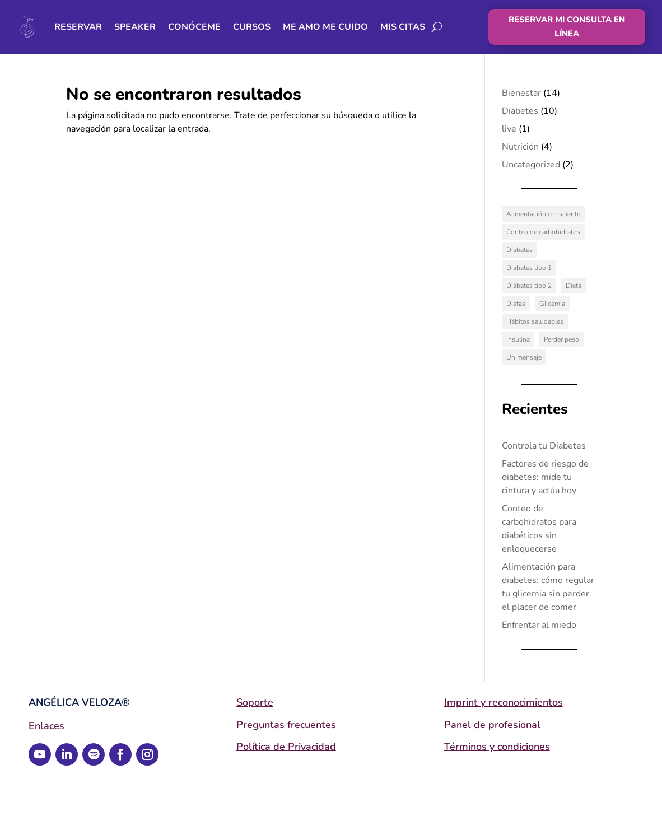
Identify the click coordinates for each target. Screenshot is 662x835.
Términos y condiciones (497, 746)
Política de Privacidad (286, 746)
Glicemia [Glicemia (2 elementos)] (552, 303)
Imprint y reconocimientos (503, 702)
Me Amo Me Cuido (325, 27)
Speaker (135, 27)
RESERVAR (78, 27)
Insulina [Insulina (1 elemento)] (518, 339)
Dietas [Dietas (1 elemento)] (515, 303)
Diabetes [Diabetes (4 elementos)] (519, 249)
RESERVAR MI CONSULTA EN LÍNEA (567, 27)
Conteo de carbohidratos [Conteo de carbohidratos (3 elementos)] (543, 231)
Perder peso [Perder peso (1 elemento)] (561, 339)
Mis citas (402, 27)
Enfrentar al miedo (539, 625)
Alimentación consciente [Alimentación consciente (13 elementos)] (543, 213)
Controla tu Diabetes (544, 446)
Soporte (254, 702)
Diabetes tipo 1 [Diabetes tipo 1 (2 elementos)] (529, 267)
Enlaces (46, 726)
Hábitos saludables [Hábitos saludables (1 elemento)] (534, 321)
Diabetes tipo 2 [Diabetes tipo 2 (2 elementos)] (529, 285)
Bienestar (521, 93)
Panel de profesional (492, 724)
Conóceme (194, 27)
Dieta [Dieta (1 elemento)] (573, 285)
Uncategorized (531, 164)
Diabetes (520, 111)
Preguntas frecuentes (286, 724)
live (509, 129)
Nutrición (520, 147)
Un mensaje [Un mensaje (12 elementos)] (524, 357)
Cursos (252, 27)
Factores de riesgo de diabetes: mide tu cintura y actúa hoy (545, 477)
